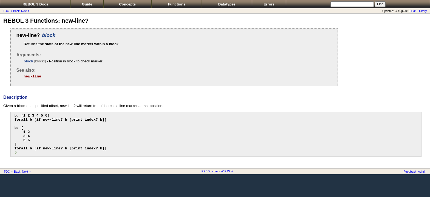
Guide (87, 4)
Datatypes (227, 4)
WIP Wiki (227, 171)
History (422, 11)
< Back (15, 11)
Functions (176, 4)
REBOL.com (210, 171)
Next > (25, 11)
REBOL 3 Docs (35, 4)
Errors (269, 4)
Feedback (410, 171)
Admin (422, 171)
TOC (6, 11)
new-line (32, 76)
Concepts (127, 4)
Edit (413, 11)
